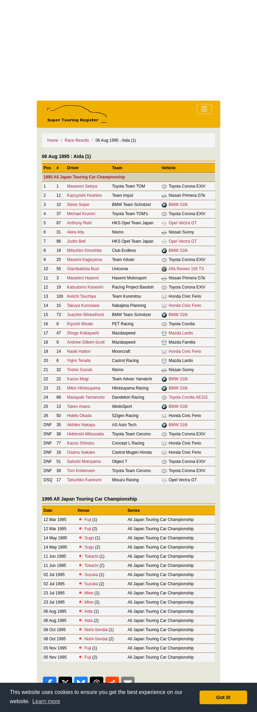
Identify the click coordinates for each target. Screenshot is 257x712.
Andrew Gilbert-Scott (86, 342)
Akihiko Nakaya (81, 424)
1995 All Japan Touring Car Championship (84, 177)
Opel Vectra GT (183, 223)
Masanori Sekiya (82, 186)
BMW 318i (178, 204)
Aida (88, 611)
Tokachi (91, 556)
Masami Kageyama (84, 259)
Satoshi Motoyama (84, 461)
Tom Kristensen (81, 470)
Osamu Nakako (81, 452)
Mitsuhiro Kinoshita (84, 250)
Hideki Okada (79, 415)
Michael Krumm (81, 213)
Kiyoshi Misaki (80, 324)
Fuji (87, 519)
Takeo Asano (78, 406)
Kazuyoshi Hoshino (84, 195)
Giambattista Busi (83, 268)
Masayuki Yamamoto (86, 397)
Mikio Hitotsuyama (83, 388)
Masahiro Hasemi (83, 278)
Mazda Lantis (181, 333)
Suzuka (91, 574)
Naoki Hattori (78, 351)
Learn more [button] (46, 701)
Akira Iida (75, 232)
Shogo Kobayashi (83, 333)
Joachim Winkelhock (85, 314)
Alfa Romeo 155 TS (186, 268)
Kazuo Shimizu (80, 443)
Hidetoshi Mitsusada (85, 434)
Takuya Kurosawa (83, 305)
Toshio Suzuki (79, 369)
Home (52, 140)
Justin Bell (76, 241)
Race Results (77, 140)
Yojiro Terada (78, 360)
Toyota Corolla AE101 (188, 397)
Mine (88, 593)
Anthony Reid (79, 223)
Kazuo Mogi (77, 379)
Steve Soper (78, 204)
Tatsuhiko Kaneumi (84, 479)
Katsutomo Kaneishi (85, 287)
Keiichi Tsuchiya (81, 296)
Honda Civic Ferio (185, 305)
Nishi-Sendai (95, 629)
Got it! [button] (223, 697)
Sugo (89, 538)
